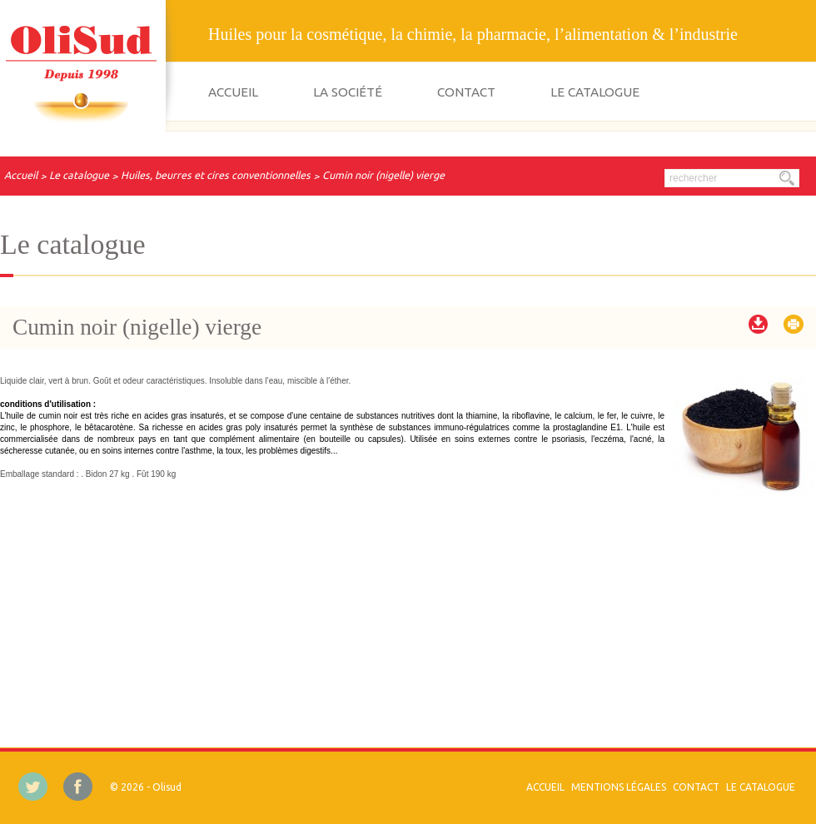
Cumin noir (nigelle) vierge (383, 175)
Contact (466, 92)
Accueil (233, 92)
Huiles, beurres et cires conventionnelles (216, 175)
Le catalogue (594, 92)
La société (347, 92)
